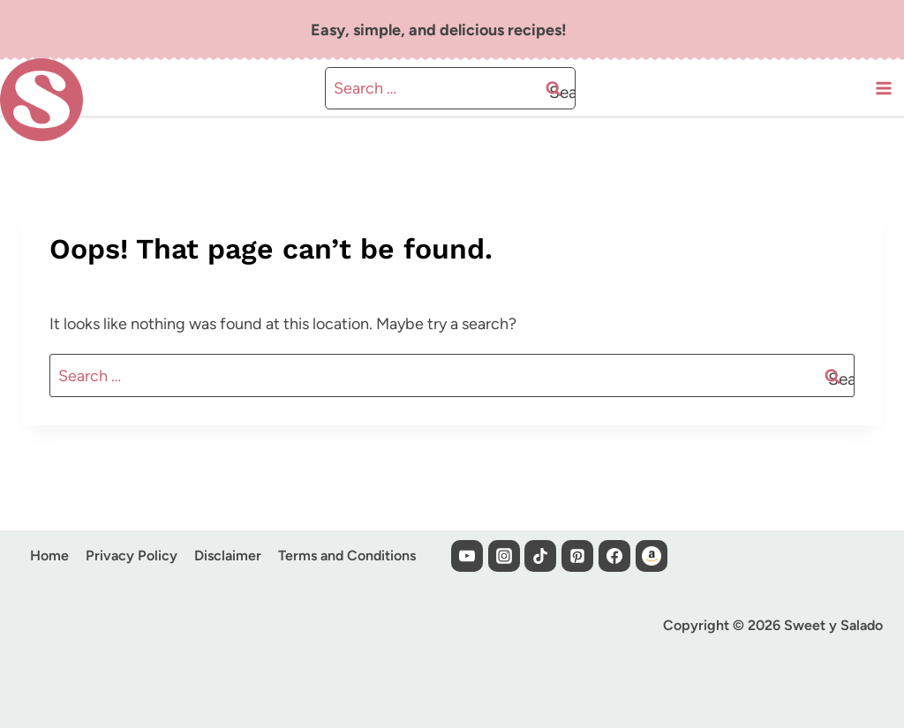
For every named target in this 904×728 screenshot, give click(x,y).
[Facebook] (614, 556)
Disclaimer (227, 555)
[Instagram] (504, 556)
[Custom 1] (651, 556)
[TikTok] (540, 556)
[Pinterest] (577, 556)
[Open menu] (883, 107)
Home (49, 555)
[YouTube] (467, 556)
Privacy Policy (131, 555)
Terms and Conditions (347, 555)
